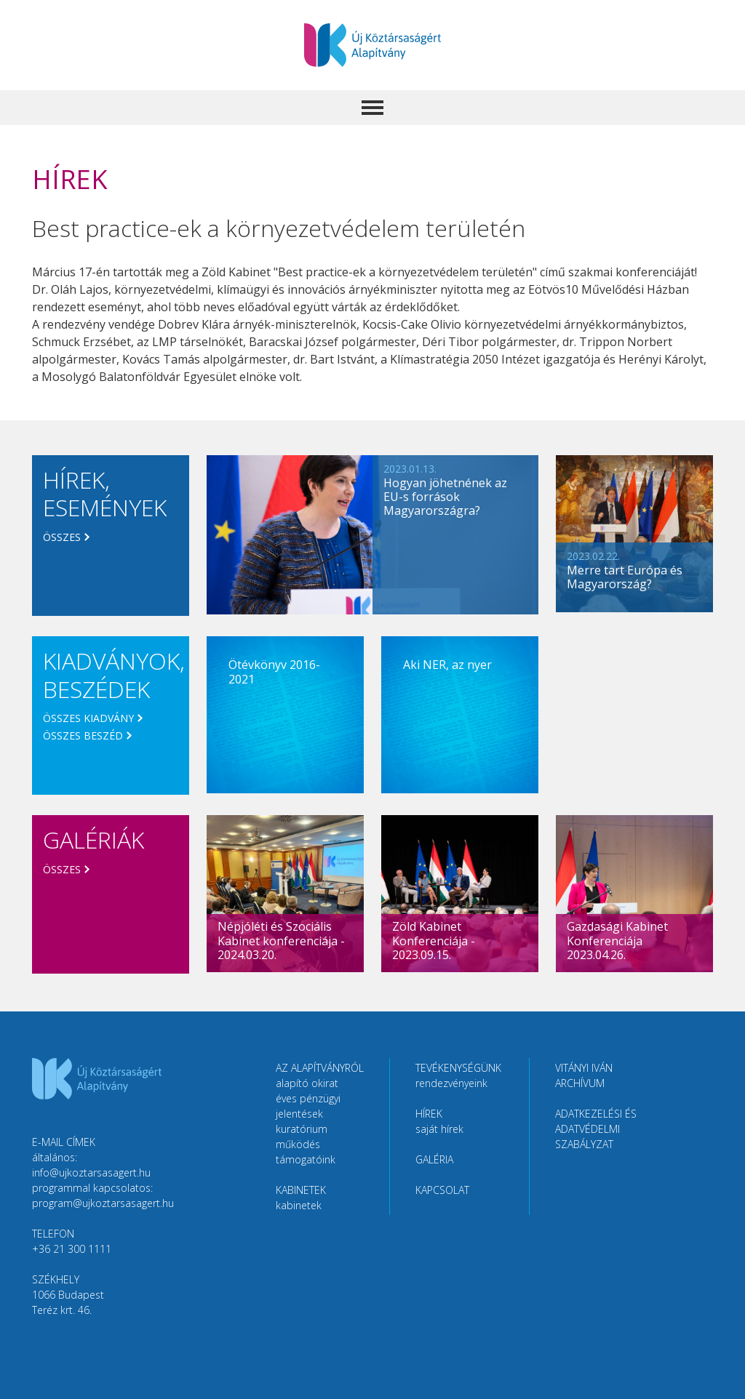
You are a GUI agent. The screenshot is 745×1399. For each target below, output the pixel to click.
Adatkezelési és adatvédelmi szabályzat (596, 1129)
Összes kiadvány (88, 718)
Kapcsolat (442, 1190)
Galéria (434, 1159)
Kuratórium (301, 1129)
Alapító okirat (307, 1083)
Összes (62, 537)
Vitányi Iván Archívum (584, 1075)
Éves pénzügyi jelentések (308, 1106)
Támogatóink (305, 1159)
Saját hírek (439, 1129)
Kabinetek (299, 1205)
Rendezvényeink (451, 1083)
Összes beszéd (83, 735)
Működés (298, 1144)
